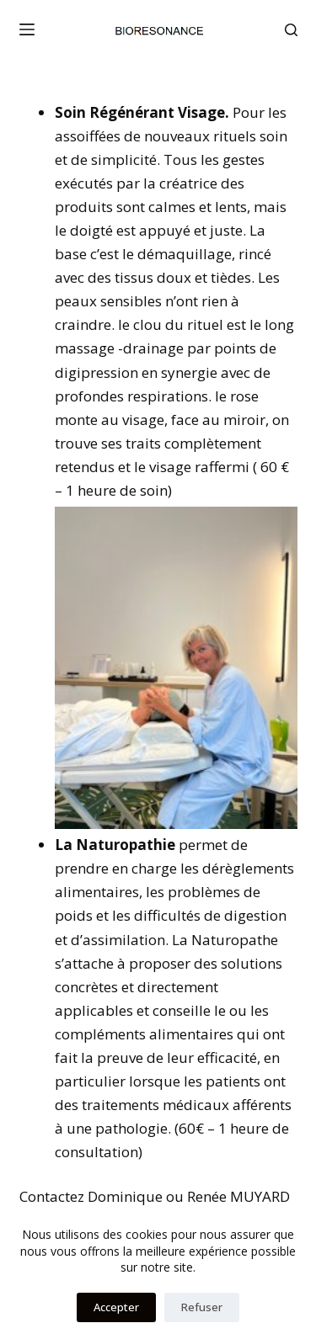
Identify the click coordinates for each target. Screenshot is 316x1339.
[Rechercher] (291, 30)
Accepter (116, 1307)
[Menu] (27, 29)
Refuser (201, 1307)
